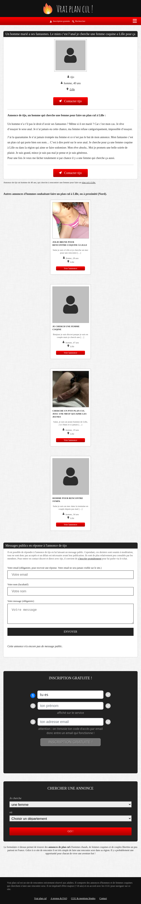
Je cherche (15, 798)
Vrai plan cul (40, 898)
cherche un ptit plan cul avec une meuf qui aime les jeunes (69, 414)
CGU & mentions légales (83, 898)
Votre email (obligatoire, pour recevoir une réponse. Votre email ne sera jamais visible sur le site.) (54, 567)
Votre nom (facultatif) (17, 584)
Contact (103, 898)
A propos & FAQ (59, 898)
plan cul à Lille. (89, 182)
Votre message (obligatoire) (20, 601)
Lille (72, 89)
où (10, 812)
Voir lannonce (70, 268)
